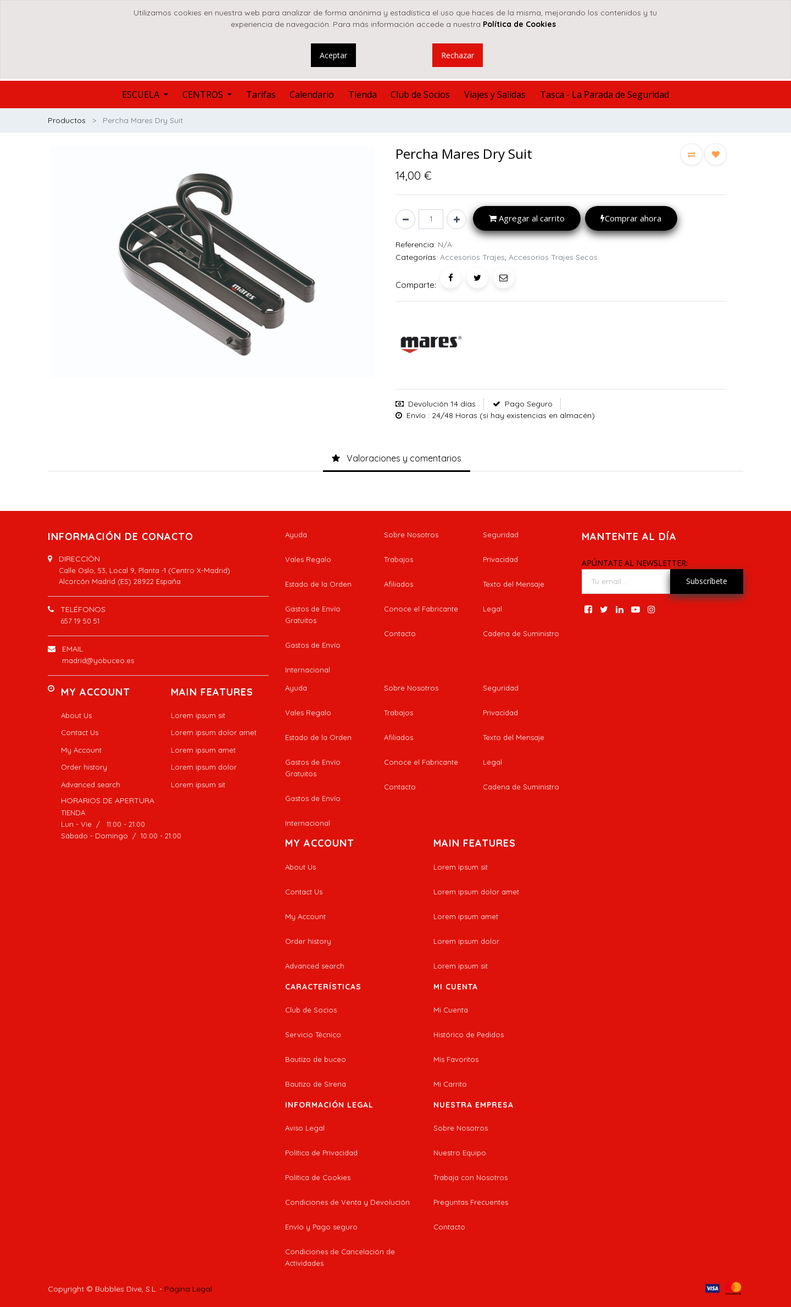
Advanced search (90, 784)
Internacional (307, 669)
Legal (492, 608)
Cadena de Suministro (521, 633)
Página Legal (188, 1289)
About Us (76, 715)
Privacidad (500, 559)
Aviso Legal (305, 1128)
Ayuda (296, 534)
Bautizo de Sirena (315, 1084)
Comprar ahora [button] (630, 218)
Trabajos (398, 559)
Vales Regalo (308, 559)
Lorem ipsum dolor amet (214, 732)
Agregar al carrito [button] (527, 218)
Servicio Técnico (313, 1034)
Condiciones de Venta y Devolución (347, 1202)
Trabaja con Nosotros (470, 1177)
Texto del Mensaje (513, 584)
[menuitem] (261, 94)
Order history (84, 767)
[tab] (396, 458)
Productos (67, 120)
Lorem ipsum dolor (204, 767)
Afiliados (398, 584)
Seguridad (501, 534)
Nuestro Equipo (459, 1152)
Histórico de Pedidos (468, 1034)
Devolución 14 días (442, 404)
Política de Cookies (317, 1177)
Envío (416, 415)
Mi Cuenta (450, 1009)
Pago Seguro (529, 404)
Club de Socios (311, 1009)
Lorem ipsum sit (198, 715)
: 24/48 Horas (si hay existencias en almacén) (511, 415)
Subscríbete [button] (706, 581)
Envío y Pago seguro (321, 1226)
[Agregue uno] (456, 219)
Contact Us (79, 732)
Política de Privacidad (321, 1152)
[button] (692, 154)
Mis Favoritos (455, 1059)
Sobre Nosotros (411, 534)
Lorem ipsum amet (203, 750)
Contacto (400, 633)
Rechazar (457, 55)
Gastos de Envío (313, 645)
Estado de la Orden (318, 584)
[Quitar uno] (405, 219)
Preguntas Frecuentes (470, 1202)
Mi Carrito (450, 1084)
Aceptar (333, 55)
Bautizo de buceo (315, 1059)
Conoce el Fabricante (421, 608)
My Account (81, 750)
